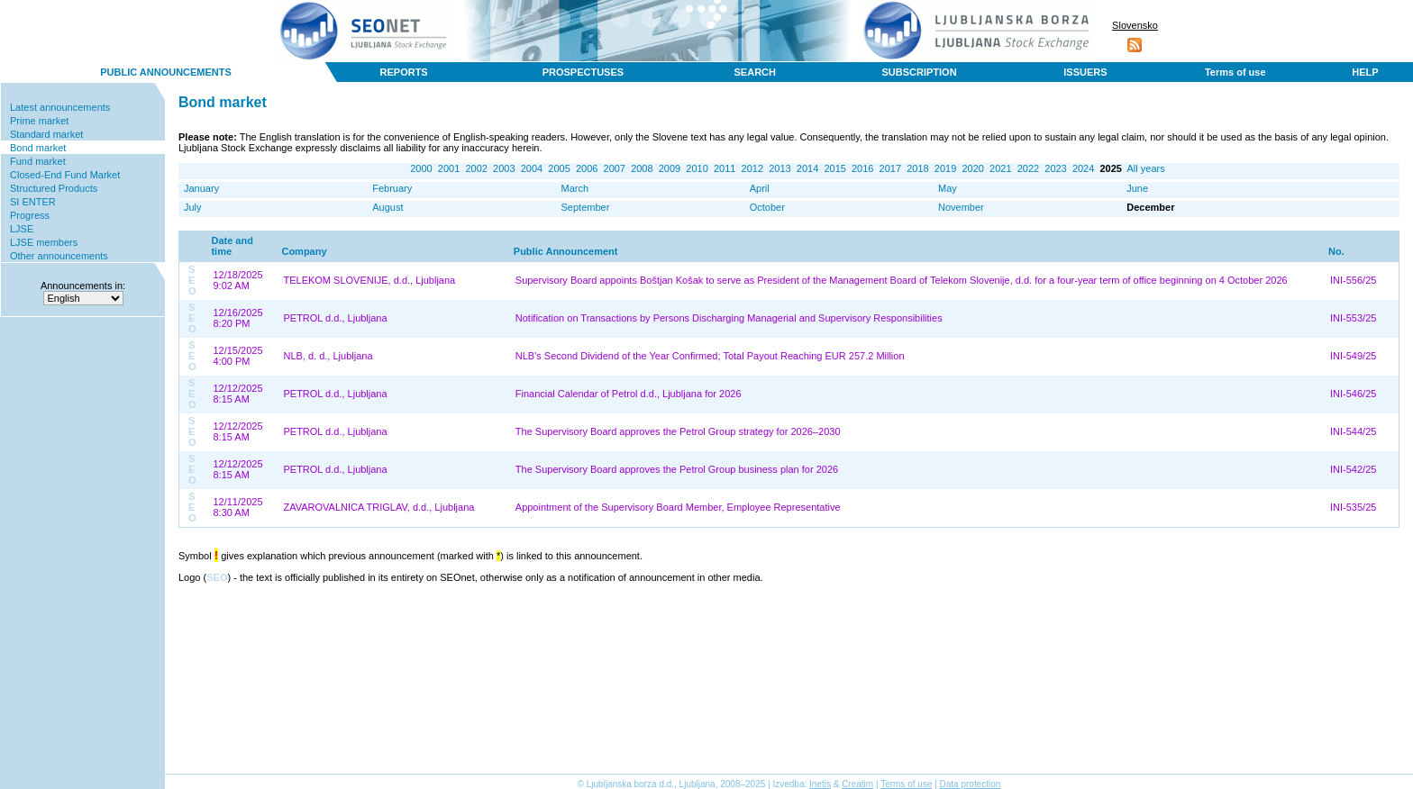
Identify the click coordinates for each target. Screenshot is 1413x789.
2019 (945, 168)
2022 (1028, 168)
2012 (752, 168)
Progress (30, 215)
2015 (834, 168)
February (392, 188)
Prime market (39, 120)
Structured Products (53, 188)
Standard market (46, 134)
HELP (1365, 72)
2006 (586, 168)
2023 (1055, 168)
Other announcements (59, 255)
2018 (917, 168)
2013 (779, 168)
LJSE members (43, 242)
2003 (504, 168)
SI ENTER (33, 201)
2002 (476, 168)
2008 (641, 168)
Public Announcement (566, 251)
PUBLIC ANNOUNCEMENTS (166, 72)
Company (303, 251)
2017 (890, 168)
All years (1145, 168)
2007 (614, 168)
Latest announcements (60, 107)
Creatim (857, 784)
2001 (449, 168)
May (947, 188)
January (201, 188)
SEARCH (755, 72)
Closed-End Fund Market (65, 174)
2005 (559, 168)
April (760, 188)
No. (1336, 251)
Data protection (970, 784)
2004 (531, 168)
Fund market (38, 161)
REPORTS (404, 72)
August (387, 207)
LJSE (21, 228)
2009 (669, 168)
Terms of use (1235, 72)
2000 (421, 168)
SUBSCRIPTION (918, 72)
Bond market (38, 147)
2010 (696, 168)
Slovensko (1135, 25)
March (575, 188)
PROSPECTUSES (583, 72)
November (961, 207)
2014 (807, 168)
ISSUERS (1085, 72)
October (767, 207)
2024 (1083, 168)
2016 (862, 168)
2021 (1000, 168)
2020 (972, 168)
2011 (724, 168)
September (585, 207)
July (193, 207)
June (1137, 188)
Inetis (820, 784)
